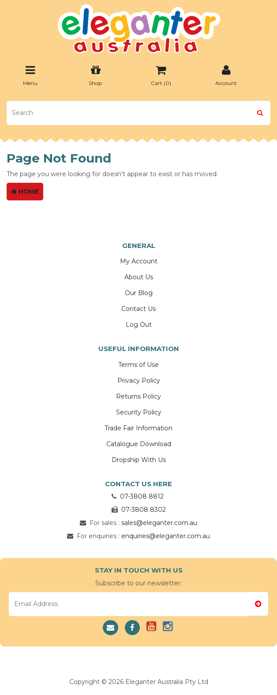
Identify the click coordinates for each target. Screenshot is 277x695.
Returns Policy (138, 396)
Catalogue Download (138, 444)
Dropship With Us (139, 460)
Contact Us (138, 309)
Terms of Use (138, 365)
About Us (138, 277)
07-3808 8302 (143, 510)
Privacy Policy (138, 380)
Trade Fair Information (138, 428)
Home (25, 192)
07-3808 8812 (142, 496)
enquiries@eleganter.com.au (165, 536)
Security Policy (138, 412)
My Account (138, 261)
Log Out (139, 325)
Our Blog (139, 293)
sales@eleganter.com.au (159, 523)
